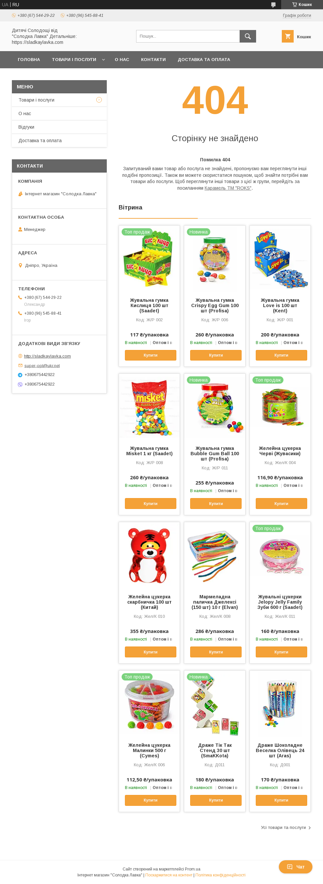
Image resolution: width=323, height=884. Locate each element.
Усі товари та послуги (283, 827)
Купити (151, 355)
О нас (122, 59)
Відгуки (26, 127)
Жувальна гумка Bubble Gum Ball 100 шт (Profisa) (215, 453)
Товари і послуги (74, 59)
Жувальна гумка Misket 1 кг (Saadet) (149, 451)
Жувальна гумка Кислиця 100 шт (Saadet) (149, 305)
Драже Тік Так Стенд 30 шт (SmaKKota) (215, 750)
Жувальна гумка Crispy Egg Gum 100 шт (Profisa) (215, 305)
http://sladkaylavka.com (47, 356)
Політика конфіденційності (220, 875)
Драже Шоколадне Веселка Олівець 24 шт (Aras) (280, 750)
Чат (296, 867)
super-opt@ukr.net (42, 365)
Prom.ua (192, 869)
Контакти (153, 59)
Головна (29, 59)
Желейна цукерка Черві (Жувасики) (280, 451)
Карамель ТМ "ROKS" (228, 188)
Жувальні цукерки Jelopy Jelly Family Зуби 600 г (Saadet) (280, 602)
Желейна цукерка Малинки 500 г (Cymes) (149, 750)
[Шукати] (248, 36)
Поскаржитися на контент (168, 875)
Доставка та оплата (204, 59)
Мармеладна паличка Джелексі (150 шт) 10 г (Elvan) (214, 602)
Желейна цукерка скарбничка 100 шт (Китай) (149, 602)
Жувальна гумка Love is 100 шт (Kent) (280, 305)
